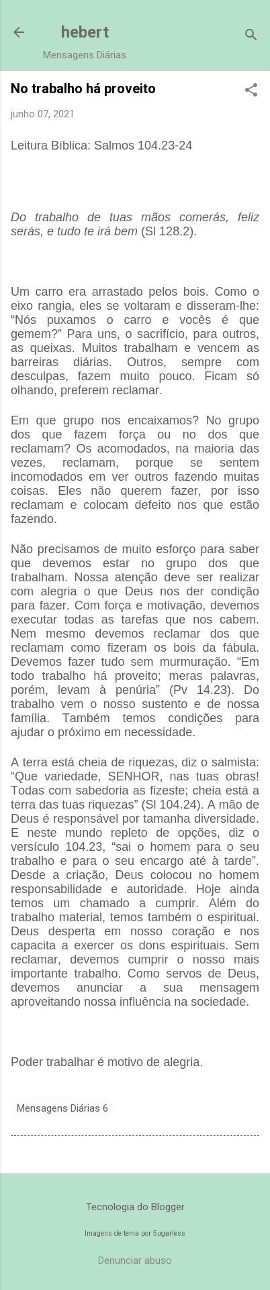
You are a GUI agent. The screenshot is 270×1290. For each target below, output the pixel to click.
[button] (251, 91)
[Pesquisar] (251, 36)
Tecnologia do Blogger (135, 1207)
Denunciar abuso (135, 1260)
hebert (85, 32)
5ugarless (169, 1233)
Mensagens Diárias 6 (62, 1108)
